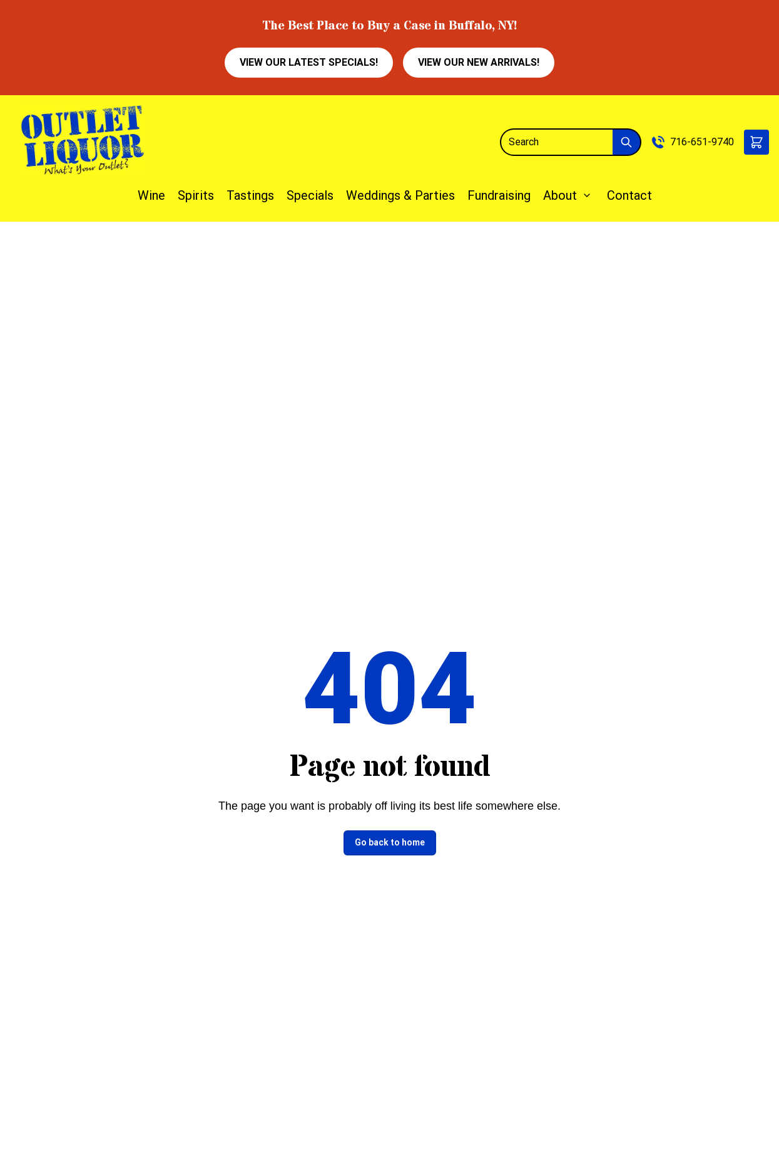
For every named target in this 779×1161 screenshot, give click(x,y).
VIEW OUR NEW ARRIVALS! (478, 62)
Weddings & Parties (400, 195)
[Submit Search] (627, 142)
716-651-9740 (702, 142)
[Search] (556, 142)
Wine (151, 195)
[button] (756, 142)
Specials (310, 195)
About (560, 195)
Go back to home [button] (390, 842)
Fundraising (499, 195)
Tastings (250, 195)
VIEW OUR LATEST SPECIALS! (309, 62)
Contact (629, 195)
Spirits (196, 195)
